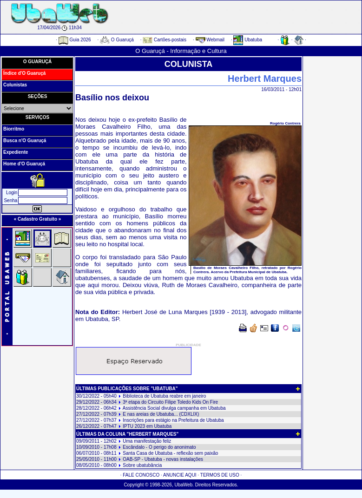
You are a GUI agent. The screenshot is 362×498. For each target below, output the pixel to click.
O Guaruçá (117, 39)
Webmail (210, 39)
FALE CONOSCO (141, 475)
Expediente (15, 152)
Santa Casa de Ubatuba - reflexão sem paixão (170, 453)
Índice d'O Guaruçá (24, 73)
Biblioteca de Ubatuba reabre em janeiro (164, 396)
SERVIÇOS (38, 117)
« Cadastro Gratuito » (37, 219)
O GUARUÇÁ (37, 61)
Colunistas (15, 84)
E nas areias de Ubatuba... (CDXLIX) (161, 414)
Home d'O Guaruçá (24, 163)
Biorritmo (13, 128)
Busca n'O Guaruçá (24, 140)
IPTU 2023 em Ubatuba (147, 426)
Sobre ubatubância (142, 465)
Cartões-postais (164, 39)
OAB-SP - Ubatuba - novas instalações (163, 459)
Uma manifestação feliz (147, 441)
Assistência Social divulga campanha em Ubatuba (174, 408)
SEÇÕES (37, 96)
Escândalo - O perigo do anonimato (159, 447)
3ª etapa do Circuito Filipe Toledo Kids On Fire (170, 402)
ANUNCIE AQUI (180, 475)
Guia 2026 (75, 39)
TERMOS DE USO (219, 475)
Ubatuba (247, 39)
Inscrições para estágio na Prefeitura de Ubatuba (173, 420)
